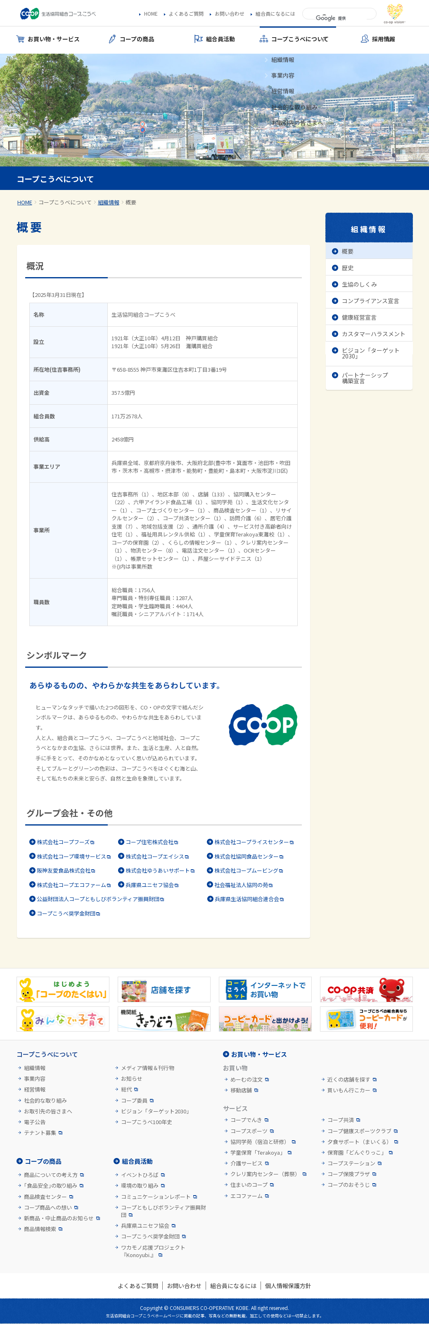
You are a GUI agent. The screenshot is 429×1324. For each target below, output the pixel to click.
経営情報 (34, 1089)
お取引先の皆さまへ (48, 1111)
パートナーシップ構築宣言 (365, 378)
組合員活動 (137, 1161)
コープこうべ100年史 (146, 1122)
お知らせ (131, 1078)
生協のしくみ (359, 284)
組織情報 (108, 202)
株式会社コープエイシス (155, 856)
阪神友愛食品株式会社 (63, 870)
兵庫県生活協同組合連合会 (247, 899)
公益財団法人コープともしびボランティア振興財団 (98, 899)
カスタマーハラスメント (373, 334)
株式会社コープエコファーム (71, 885)
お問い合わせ (229, 13)
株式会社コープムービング (246, 870)
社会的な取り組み (45, 1100)
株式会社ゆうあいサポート (158, 870)
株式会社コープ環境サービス (71, 856)
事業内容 (34, 1078)
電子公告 (34, 1122)
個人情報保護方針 (288, 1285)
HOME (151, 13)
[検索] (341, 18)
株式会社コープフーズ (63, 842)
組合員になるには (275, 13)
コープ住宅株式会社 (149, 842)
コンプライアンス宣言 (370, 301)
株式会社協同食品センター (246, 856)
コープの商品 (43, 1161)
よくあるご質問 (186, 13)
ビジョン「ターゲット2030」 (371, 353)
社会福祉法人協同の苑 (241, 885)
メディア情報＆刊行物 (147, 1068)
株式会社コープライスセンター (251, 842)
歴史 (347, 267)
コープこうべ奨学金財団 (66, 913)
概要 (347, 251)
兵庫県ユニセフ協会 (150, 885)
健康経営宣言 (359, 317)
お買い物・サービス (259, 1054)
